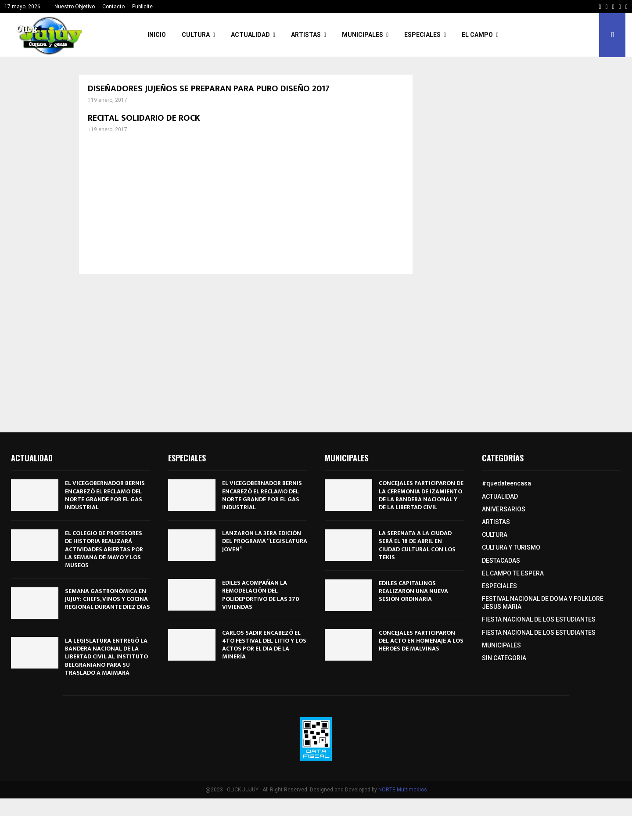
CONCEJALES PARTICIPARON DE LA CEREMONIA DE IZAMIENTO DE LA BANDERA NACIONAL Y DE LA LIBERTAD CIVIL (421, 495)
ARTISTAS (306, 34)
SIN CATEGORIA (504, 657)
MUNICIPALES (362, 34)
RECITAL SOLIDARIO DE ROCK (144, 118)
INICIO (156, 34)
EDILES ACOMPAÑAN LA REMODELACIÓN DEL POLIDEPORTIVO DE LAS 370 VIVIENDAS (260, 595)
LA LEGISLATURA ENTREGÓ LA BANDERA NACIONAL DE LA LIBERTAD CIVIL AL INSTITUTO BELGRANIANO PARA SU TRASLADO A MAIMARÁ (106, 657)
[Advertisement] (246, 203)
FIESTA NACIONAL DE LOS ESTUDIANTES (539, 619)
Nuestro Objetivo (74, 7)
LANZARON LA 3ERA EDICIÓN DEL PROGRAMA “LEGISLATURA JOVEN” (264, 541)
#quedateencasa (506, 483)
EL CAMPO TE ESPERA (513, 573)
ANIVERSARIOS (503, 509)
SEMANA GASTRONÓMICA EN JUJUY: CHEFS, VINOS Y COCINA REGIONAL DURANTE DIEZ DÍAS (107, 599)
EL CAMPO (477, 34)
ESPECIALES (422, 34)
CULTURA (196, 34)
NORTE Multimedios (402, 790)
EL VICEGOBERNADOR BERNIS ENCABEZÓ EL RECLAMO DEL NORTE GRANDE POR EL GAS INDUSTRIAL (105, 495)
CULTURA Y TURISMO (511, 547)
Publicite (142, 7)
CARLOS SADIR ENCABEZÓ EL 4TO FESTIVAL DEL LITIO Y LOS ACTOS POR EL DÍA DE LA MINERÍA (264, 645)
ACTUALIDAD (250, 34)
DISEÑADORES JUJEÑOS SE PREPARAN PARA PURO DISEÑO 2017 (209, 88)
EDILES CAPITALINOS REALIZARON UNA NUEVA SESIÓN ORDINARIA (413, 591)
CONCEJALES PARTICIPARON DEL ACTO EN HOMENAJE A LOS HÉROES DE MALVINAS (421, 641)
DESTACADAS (501, 560)
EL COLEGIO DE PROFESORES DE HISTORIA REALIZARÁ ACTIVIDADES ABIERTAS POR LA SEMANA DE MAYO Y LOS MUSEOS (104, 549)
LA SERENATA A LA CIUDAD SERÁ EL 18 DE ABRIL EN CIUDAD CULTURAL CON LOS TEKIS (417, 545)
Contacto (113, 7)
